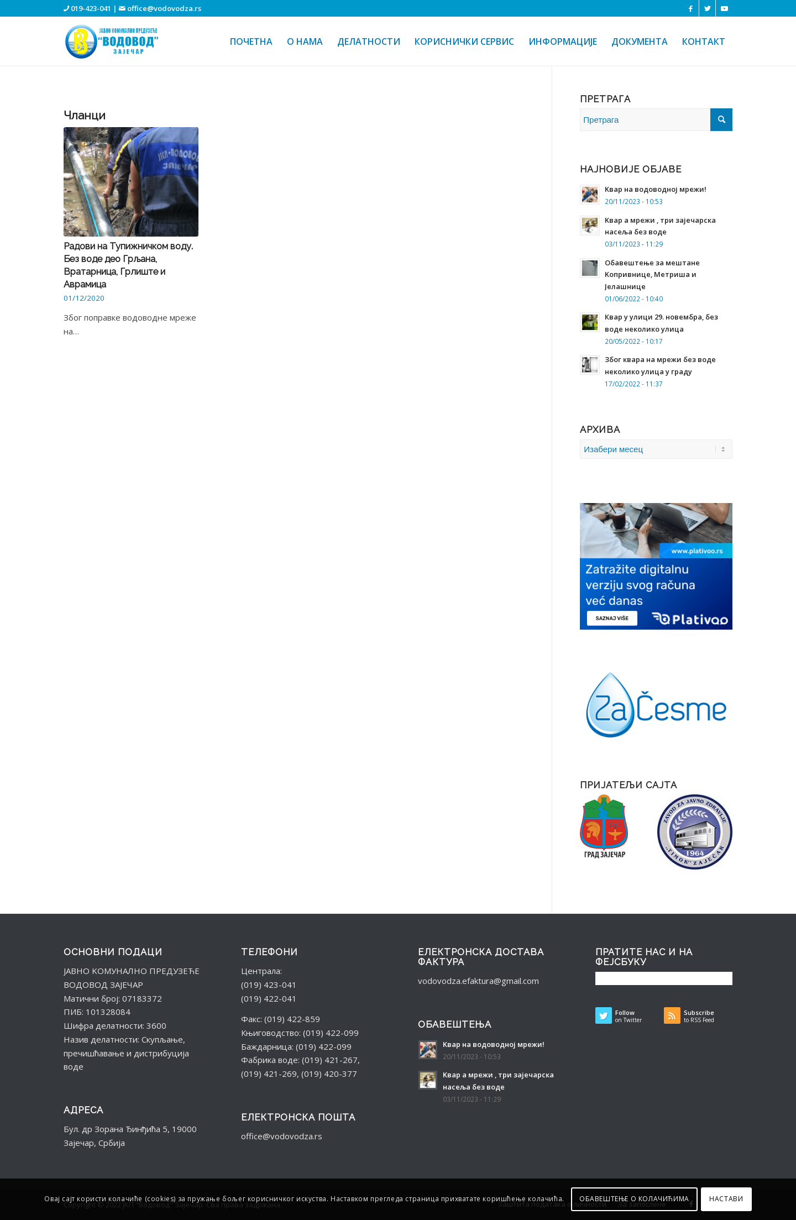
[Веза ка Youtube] (724, 8)
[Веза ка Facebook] (691, 8)
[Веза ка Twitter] (707, 8)
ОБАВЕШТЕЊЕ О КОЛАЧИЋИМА (634, 1198)
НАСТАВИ (726, 1198)
